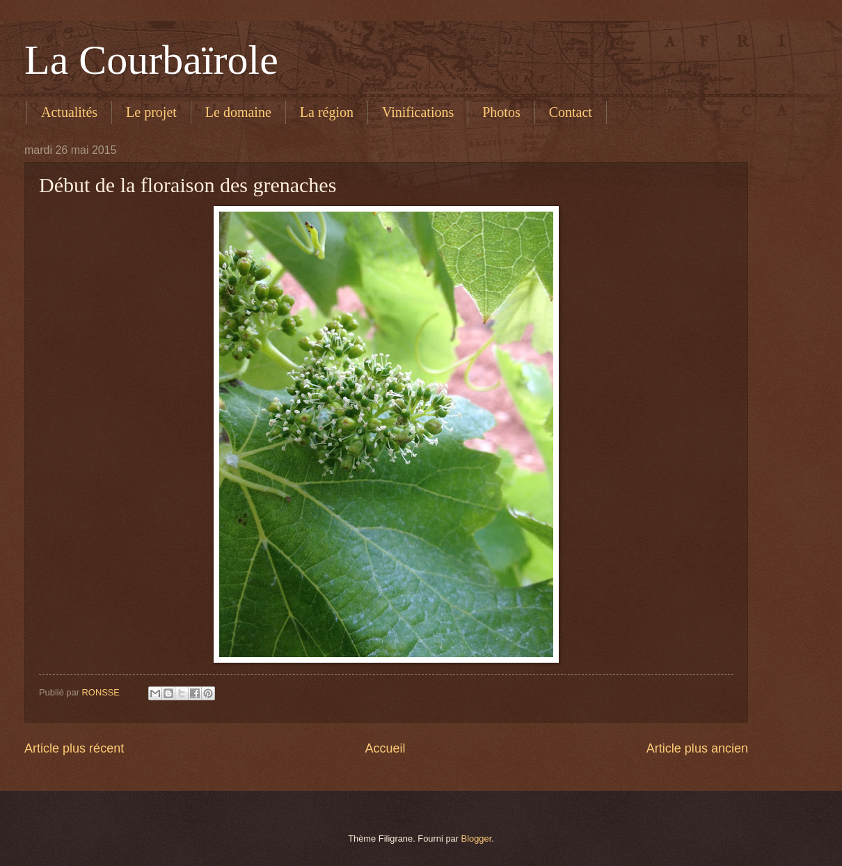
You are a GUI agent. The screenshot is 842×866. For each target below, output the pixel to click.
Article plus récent (74, 748)
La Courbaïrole (151, 60)
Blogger (476, 838)
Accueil (385, 748)
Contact (570, 112)
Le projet (151, 112)
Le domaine (238, 112)
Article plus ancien (697, 748)
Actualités (69, 112)
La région (327, 112)
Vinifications (418, 112)
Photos (501, 112)
